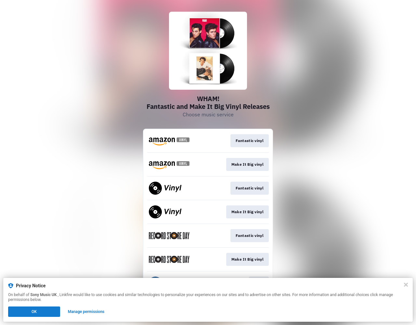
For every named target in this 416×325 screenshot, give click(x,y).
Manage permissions (86, 311)
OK (34, 311)
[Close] (406, 285)
